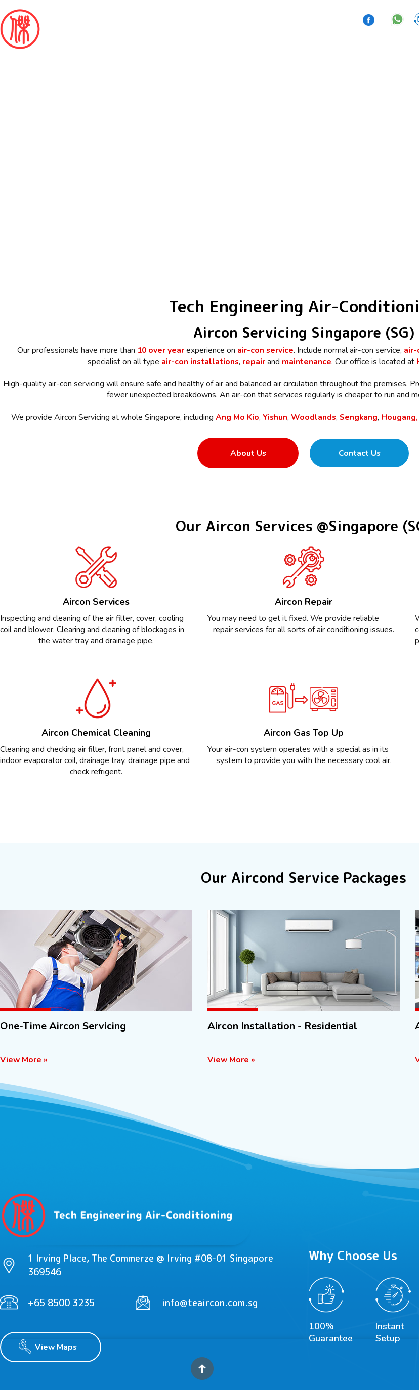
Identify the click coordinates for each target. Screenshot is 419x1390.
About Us (248, 453)
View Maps (55, 1347)
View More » (24, 1059)
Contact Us (359, 453)
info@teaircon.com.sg (210, 1302)
